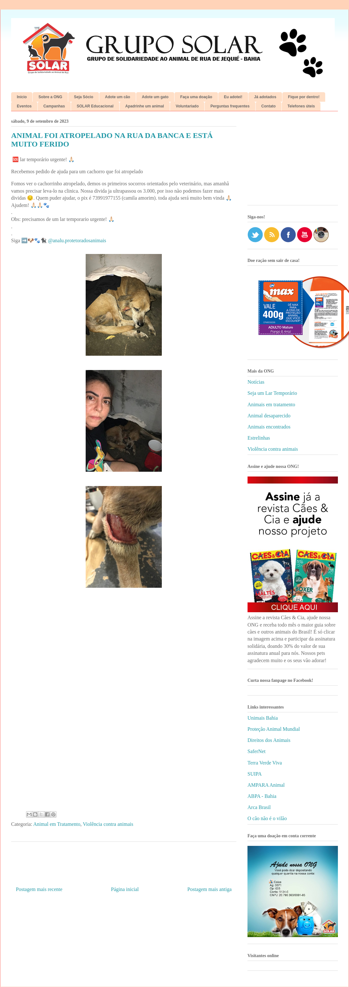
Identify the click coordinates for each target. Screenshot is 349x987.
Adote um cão (117, 97)
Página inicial (125, 889)
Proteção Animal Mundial (273, 729)
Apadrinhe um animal (144, 106)
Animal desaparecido (269, 415)
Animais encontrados (269, 426)
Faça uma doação (196, 97)
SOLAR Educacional (95, 106)
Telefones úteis (301, 106)
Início (22, 97)
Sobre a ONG (50, 97)
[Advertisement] (292, 160)
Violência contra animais (108, 824)
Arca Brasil (259, 807)
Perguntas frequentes (229, 106)
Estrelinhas (258, 438)
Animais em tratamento (271, 404)
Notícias (255, 382)
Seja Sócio (83, 97)
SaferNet (256, 751)
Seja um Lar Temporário (272, 393)
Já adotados (265, 97)
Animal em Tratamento (56, 824)
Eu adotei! (233, 97)
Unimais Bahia (262, 718)
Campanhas (54, 106)
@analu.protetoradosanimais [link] (77, 240)
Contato (268, 106)
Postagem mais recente (39, 889)
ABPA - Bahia (261, 796)
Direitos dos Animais (268, 740)
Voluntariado (187, 106)
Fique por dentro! (303, 97)
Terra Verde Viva (264, 762)
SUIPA (254, 774)
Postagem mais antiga (209, 889)
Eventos (24, 106)
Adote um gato (155, 97)
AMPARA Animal (266, 785)
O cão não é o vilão (267, 818)
